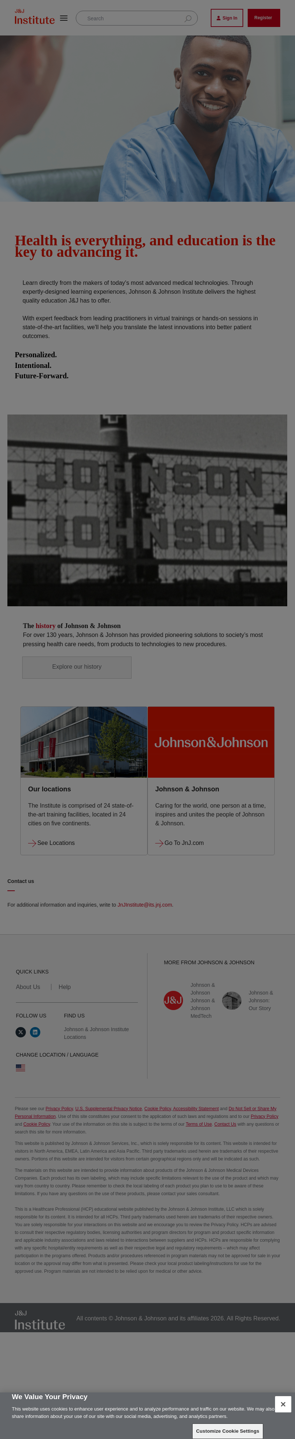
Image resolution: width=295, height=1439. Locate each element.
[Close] (283, 1404)
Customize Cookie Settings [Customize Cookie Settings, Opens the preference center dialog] (228, 1431)
